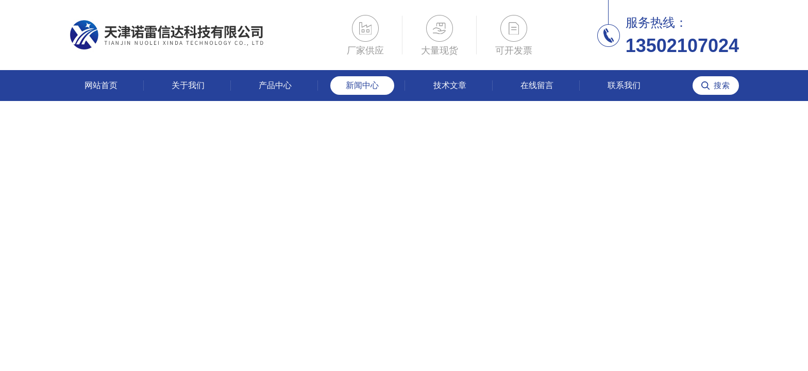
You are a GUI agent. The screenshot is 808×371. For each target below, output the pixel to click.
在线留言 (536, 85)
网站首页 (101, 85)
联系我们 (624, 85)
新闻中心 (362, 85)
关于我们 (188, 85)
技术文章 (449, 85)
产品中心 (275, 85)
